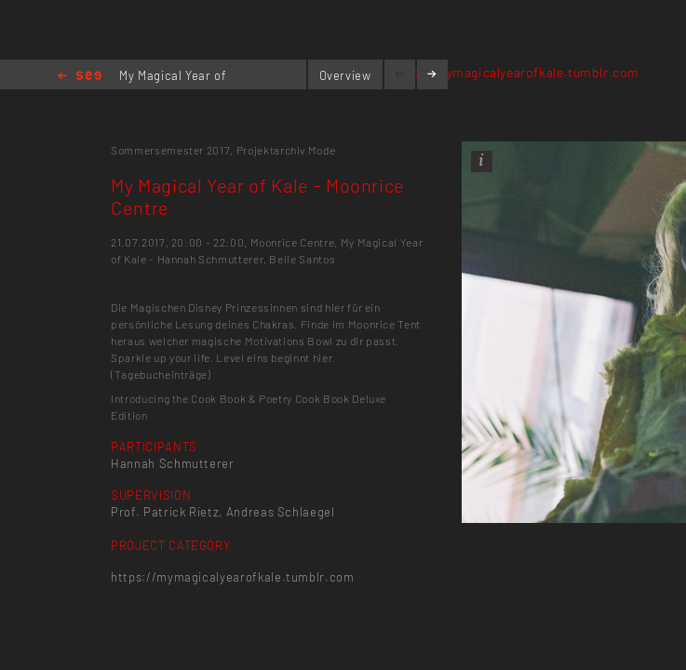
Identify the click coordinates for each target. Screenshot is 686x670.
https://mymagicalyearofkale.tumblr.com (512, 72)
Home (79, 76)
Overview (345, 75)
